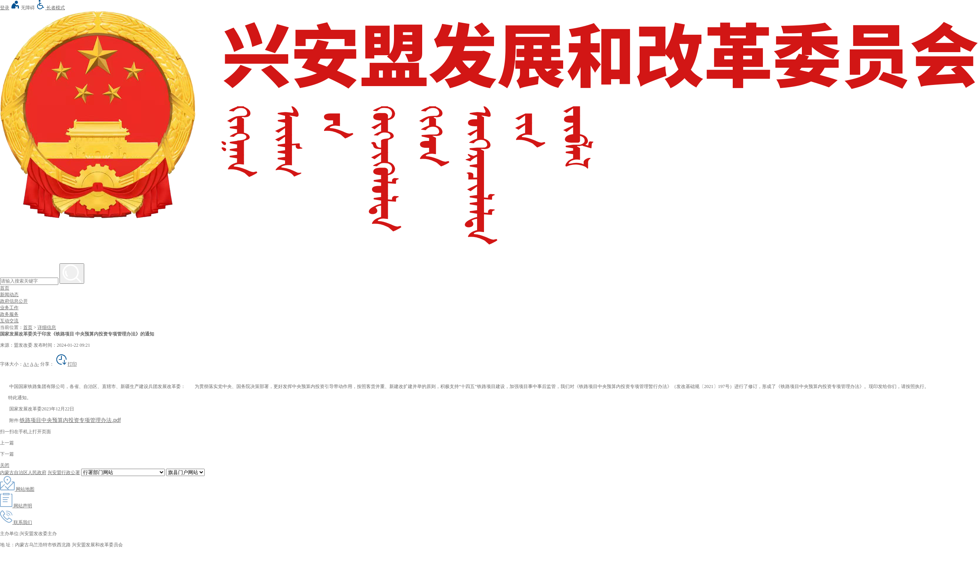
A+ (26, 364)
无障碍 (22, 7)
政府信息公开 (14, 301)
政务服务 (9, 314)
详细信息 (46, 327)
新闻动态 (9, 294)
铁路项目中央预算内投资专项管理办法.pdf (70, 420)
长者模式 (50, 7)
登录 (4, 7)
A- (36, 364)
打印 (66, 364)
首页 (4, 288)
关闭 (4, 465)
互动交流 (9, 321)
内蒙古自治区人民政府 (23, 472)
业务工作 (9, 307)
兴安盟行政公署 (64, 472)
